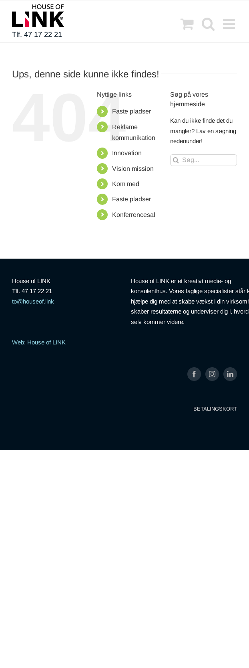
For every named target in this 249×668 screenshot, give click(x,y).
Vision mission (133, 168)
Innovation (127, 153)
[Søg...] (203, 160)
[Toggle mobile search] (208, 23)
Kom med (125, 183)
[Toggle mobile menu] (230, 23)
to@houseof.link (33, 301)
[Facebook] (194, 374)
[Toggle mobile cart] (187, 23)
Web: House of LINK (39, 342)
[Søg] (176, 160)
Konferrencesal (133, 214)
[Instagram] (212, 374)
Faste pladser (131, 111)
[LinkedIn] (230, 374)
